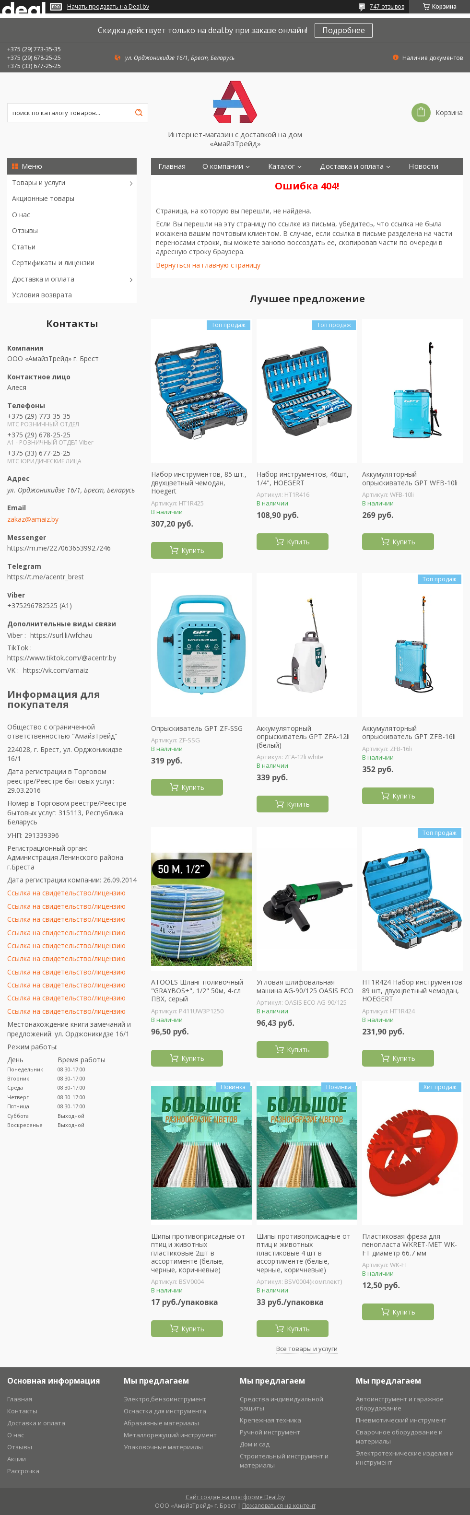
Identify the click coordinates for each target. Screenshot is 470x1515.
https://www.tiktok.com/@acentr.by (61, 657)
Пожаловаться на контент (279, 1506)
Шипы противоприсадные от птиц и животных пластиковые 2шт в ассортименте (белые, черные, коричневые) (198, 1253)
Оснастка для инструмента (165, 1411)
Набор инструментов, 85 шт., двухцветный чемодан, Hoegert (199, 482)
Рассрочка (23, 1471)
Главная (172, 166)
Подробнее (343, 30)
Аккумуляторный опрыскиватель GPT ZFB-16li (409, 732)
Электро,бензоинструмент (165, 1399)
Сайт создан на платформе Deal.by (235, 1497)
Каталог (281, 166)
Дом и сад (255, 1444)
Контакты (174, 183)
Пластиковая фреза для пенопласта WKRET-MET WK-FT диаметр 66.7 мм (409, 1244)
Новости (423, 166)
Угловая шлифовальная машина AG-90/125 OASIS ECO (305, 986)
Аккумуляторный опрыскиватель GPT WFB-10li (410, 478)
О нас (21, 214)
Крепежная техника (270, 1420)
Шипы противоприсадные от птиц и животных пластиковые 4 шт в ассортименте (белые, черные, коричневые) (304, 1253)
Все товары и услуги (307, 1348)
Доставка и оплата (43, 278)
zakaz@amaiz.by (33, 519)
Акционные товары (43, 198)
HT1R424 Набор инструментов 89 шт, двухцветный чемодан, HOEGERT (412, 990)
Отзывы (25, 230)
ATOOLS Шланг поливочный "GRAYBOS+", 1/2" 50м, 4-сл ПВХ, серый (197, 990)
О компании (222, 166)
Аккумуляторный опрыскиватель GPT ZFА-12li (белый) (303, 737)
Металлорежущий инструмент (170, 1435)
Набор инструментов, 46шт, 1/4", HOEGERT (303, 478)
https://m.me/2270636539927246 (59, 547)
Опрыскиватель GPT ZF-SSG (197, 728)
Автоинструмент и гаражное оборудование (400, 1403)
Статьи (23, 246)
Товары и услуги (38, 182)
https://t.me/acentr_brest (45, 576)
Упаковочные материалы (163, 1447)
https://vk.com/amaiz (55, 670)
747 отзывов (387, 6)
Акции (16, 1459)
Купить (192, 550)
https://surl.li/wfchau (61, 635)
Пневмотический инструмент (401, 1420)
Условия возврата (42, 294)
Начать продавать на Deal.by (108, 6)
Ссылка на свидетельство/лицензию (66, 892)
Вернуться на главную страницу (208, 265)
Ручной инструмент (270, 1432)
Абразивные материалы (161, 1423)
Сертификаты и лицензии (53, 262)
